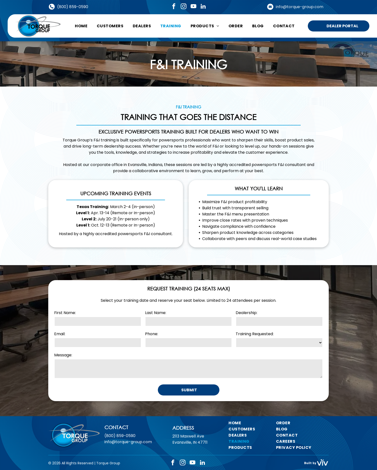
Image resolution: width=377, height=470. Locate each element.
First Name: (65, 313)
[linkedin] (203, 7)
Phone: (151, 334)
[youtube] (193, 7)
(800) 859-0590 (72, 7)
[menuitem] (81, 26)
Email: (59, 334)
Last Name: (155, 313)
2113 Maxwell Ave (188, 442)
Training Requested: (255, 334)
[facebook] (173, 7)
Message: (63, 355)
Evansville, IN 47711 (190, 448)
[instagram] (183, 7)
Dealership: (246, 313)
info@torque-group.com (299, 7)
